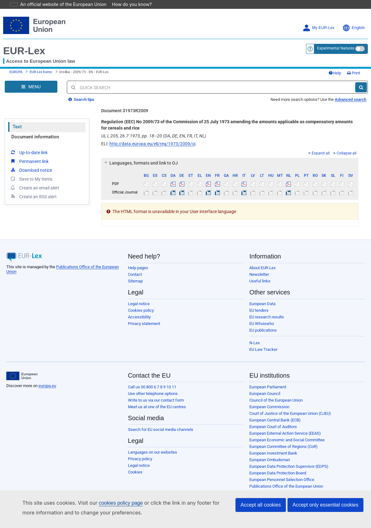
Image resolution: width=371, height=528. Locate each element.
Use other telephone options (153, 384)
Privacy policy (140, 450)
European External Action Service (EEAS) (285, 424)
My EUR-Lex (318, 19)
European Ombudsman (269, 451)
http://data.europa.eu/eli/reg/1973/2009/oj (152, 134)
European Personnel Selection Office (281, 470)
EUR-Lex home (41, 63)
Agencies (257, 484)
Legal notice (139, 295)
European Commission (269, 398)
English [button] (353, 19)
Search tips (81, 90)
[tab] (229, 154)
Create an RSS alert (33, 187)
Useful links (259, 272)
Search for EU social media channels (160, 420)
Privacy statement (144, 314)
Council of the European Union (276, 391)
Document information (35, 128)
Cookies (135, 463)
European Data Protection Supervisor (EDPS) (288, 457)
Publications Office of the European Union (286, 477)
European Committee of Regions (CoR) (283, 437)
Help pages (138, 259)
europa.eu (47, 376)
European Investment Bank (273, 444)
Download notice (31, 161)
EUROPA (15, 63)
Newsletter (259, 265)
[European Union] (22, 367)
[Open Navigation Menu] (31, 78)
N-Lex (254, 334)
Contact (135, 265)
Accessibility (139, 308)
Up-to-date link (29, 143)
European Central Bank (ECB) (275, 411)
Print (353, 64)
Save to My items (31, 170)
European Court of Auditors (273, 417)
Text (17, 118)
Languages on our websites (152, 443)
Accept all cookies (261, 505)
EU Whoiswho (261, 314)
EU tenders (259, 301)
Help (334, 64)
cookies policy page (111, 503)
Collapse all (345, 144)
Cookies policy (141, 301)
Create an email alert (34, 179)
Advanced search (350, 90)
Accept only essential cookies (325, 505)
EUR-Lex (24, 42)
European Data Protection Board (277, 464)
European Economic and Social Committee (287, 431)
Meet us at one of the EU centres (157, 398)
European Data (262, 295)
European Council (264, 384)
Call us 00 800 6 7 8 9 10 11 (152, 378)
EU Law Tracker (263, 340)
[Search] (361, 78)
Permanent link (29, 152)
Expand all (319, 144)
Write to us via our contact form (156, 391)
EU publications (263, 321)
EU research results (266, 308)
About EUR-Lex (262, 259)
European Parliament (267, 378)
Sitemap (135, 272)
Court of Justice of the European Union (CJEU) (290, 404)
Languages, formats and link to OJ (140, 154)
